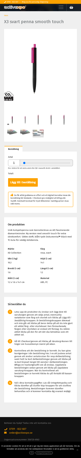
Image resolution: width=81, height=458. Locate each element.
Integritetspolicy (44, 453)
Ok (31, 453)
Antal (10, 157)
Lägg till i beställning (23, 182)
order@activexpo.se (20, 432)
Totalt (10, 173)
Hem (6, 15)
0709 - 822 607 (17, 428)
